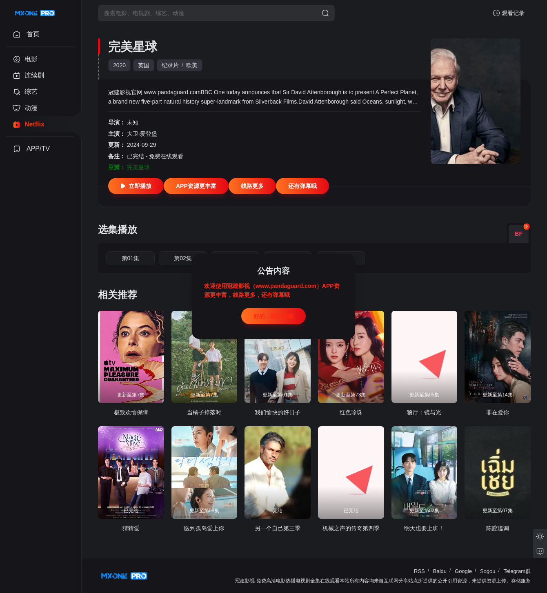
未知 (132, 122)
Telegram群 (517, 571)
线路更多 (252, 186)
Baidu (440, 571)
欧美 (192, 65)
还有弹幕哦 (302, 186)
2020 (119, 65)
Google (463, 571)
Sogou (488, 571)
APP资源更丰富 (196, 186)
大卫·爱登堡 (142, 134)
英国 (143, 65)
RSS (419, 571)
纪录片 (170, 65)
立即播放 (135, 186)
